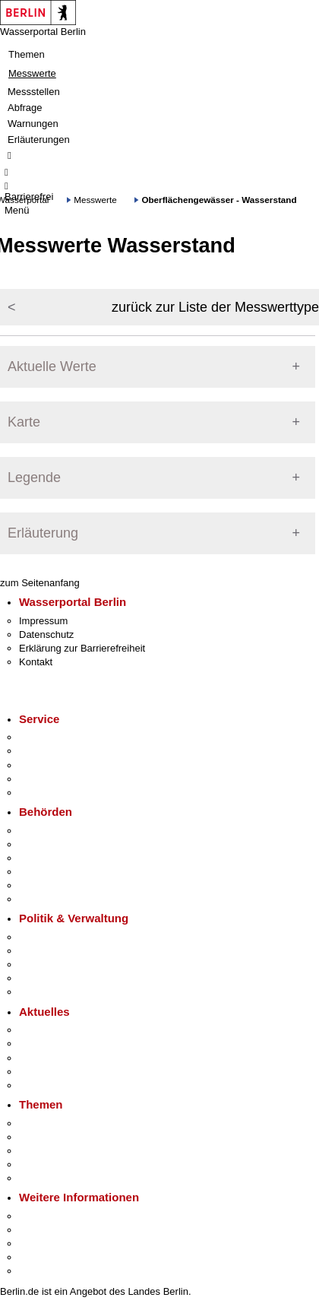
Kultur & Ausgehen (60, 1216)
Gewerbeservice (54, 792)
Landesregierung (56, 937)
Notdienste (42, 779)
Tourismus (41, 1230)
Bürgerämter (46, 871)
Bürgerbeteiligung (57, 964)
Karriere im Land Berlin (69, 950)
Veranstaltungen (54, 1058)
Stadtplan (40, 1271)
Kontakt (35, 662)
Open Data (43, 978)
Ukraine (36, 1071)
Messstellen (34, 91)
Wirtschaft (41, 1243)
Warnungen (33, 123)
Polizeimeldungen (58, 1043)
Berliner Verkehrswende (71, 1137)
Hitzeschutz (44, 1085)
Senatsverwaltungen (64, 844)
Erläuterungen (39, 139)
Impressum (43, 621)
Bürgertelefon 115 (58, 765)
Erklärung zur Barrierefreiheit (82, 648)
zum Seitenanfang (40, 582)
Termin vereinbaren (61, 751)
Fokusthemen (49, 1123)
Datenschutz (46, 634)
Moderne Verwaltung (64, 1150)
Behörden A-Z (49, 830)
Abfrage (25, 107)
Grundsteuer (46, 1178)
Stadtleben (42, 1257)
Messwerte (32, 73)
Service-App (46, 737)
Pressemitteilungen (61, 1030)
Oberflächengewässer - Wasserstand (218, 200)
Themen (26, 54)
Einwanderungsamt (61, 899)
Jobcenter (40, 885)
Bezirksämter (48, 858)
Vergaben (40, 992)
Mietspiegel (44, 1164)
